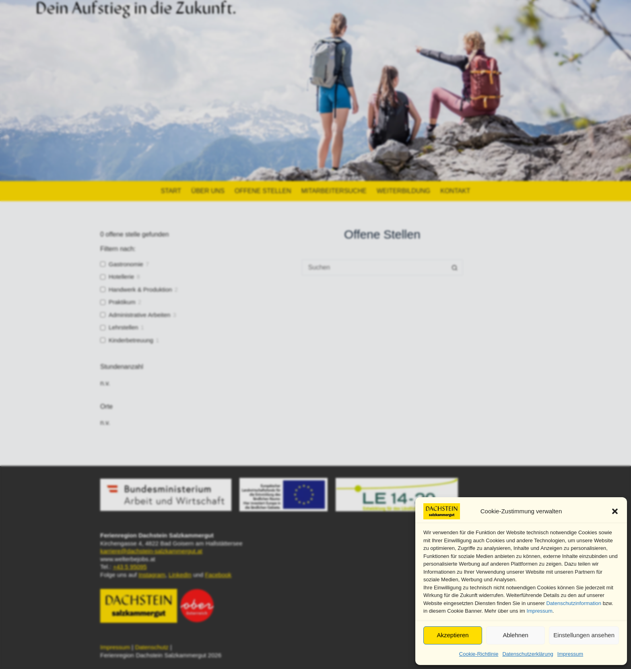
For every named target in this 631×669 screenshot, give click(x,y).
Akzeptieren (452, 635)
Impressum (540, 611)
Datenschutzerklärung (527, 654)
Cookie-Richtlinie (479, 654)
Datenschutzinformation (573, 603)
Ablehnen (515, 635)
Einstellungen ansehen (584, 635)
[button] (615, 511)
